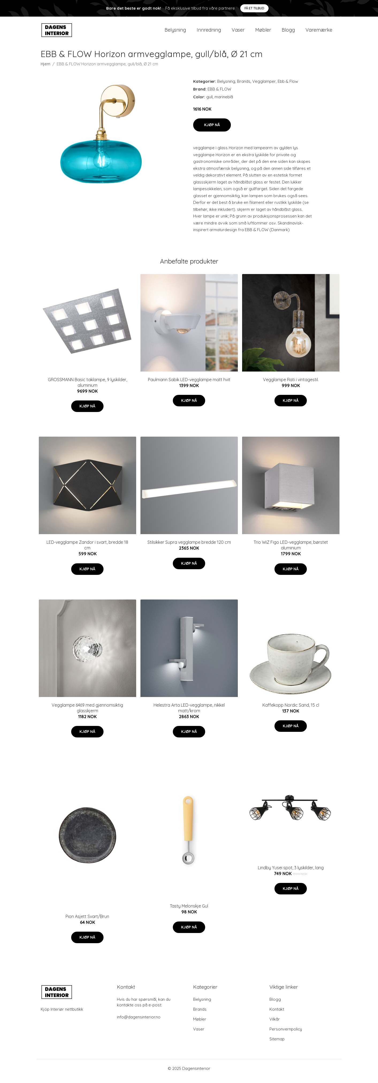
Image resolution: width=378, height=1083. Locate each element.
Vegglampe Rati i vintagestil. (291, 385)
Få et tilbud (254, 8)
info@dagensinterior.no (139, 1022)
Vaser (238, 32)
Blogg (288, 32)
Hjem (45, 69)
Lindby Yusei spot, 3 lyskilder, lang (291, 873)
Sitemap (277, 1044)
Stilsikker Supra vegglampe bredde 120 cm (189, 547)
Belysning (175, 32)
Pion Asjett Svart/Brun (87, 921)
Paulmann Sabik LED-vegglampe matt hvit (189, 385)
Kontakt (276, 1014)
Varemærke (319, 32)
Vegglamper (264, 86)
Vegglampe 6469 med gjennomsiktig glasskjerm (87, 713)
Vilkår (274, 1024)
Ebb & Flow (288, 86)
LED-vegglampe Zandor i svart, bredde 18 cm (87, 550)
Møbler (263, 32)
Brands (243, 86)
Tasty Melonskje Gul (189, 911)
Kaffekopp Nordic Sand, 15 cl (290, 710)
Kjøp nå (212, 130)
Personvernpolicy (285, 1034)
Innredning (209, 32)
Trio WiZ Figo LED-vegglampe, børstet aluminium (291, 550)
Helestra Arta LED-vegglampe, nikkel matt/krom (189, 713)
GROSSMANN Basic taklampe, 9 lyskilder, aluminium (87, 387)
